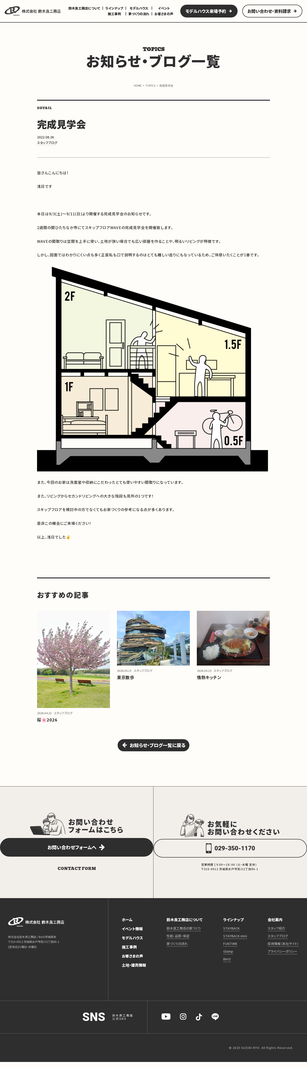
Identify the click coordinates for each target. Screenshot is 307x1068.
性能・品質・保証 (178, 942)
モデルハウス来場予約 (205, 11)
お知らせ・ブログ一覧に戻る (158, 748)
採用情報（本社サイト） (283, 949)
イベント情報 (132, 935)
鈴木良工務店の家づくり (184, 934)
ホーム (127, 925)
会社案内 (275, 925)
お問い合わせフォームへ (71, 853)
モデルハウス (139, 8)
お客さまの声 (163, 13)
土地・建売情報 (134, 971)
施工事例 (114, 13)
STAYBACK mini (235, 942)
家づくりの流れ (138, 13)
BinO (227, 965)
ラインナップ (114, 8)
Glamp (228, 957)
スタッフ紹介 (276, 934)
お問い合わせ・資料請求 (269, 11)
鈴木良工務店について (84, 8)
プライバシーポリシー (282, 957)
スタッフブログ (278, 942)
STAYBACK (231, 934)
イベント (164, 8)
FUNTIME (230, 949)
